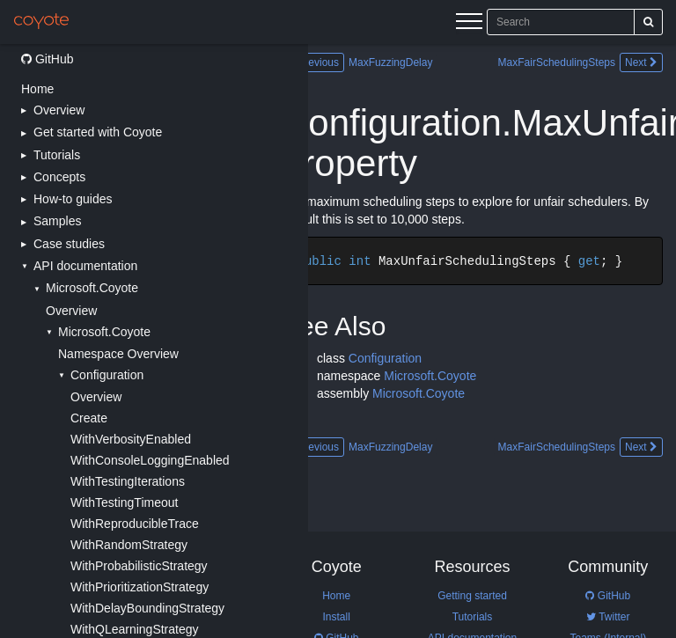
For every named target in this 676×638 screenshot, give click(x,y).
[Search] (648, 22)
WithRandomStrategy (128, 545)
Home (37, 89)
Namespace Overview (118, 354)
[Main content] (492, 341)
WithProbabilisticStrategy (139, 566)
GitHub (47, 59)
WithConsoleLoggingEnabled (150, 460)
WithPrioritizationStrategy (139, 587)
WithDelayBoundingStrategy (147, 608)
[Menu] (469, 23)
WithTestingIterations (127, 481)
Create (88, 418)
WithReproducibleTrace (134, 524)
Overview (71, 311)
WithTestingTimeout (124, 502)
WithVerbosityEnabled (130, 439)
